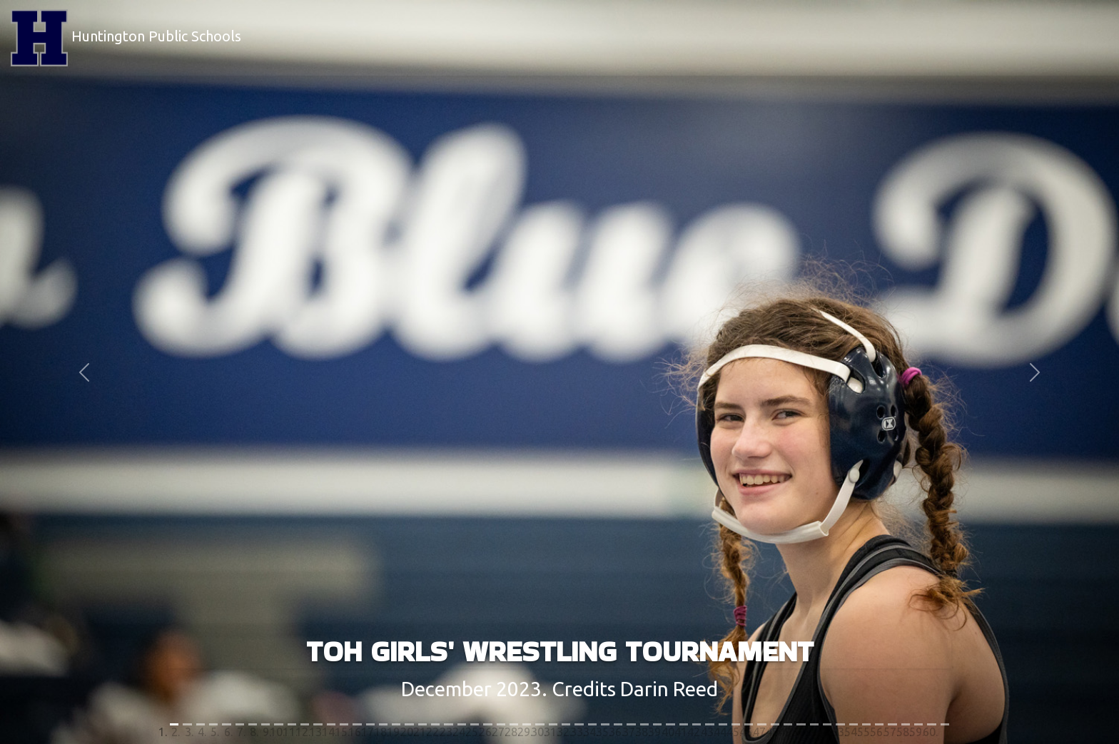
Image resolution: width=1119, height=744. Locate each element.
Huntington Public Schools (126, 37)
